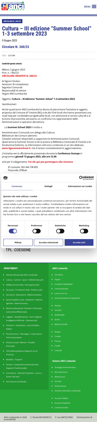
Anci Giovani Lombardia (16, 381)
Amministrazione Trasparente (67, 298)
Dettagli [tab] (48, 186)
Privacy (58, 341)
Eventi (57, 320)
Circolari (58, 310)
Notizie (58, 306)
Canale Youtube (61, 407)
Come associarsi (61, 289)
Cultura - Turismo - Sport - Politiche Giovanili (24, 280)
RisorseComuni (61, 372)
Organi (57, 279)
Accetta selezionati (48, 242)
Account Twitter (61, 398)
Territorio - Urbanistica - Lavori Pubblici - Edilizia (23, 327)
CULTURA (11, 55)
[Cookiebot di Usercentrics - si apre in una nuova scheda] (81, 178)
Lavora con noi (61, 293)
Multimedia (59, 315)
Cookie (57, 336)
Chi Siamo (59, 275)
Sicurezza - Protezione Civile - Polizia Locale (24, 289)
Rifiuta (18, 242)
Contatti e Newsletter (64, 284)
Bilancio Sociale (61, 324)
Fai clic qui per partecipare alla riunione (50, 161)
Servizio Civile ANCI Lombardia (67, 391)
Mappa (58, 332)
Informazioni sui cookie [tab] (80, 186)
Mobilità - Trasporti (14, 359)
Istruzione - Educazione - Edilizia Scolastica (24, 294)
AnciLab (58, 381)
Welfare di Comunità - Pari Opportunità (22, 285)
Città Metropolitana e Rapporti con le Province (22, 353)
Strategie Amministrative (65, 367)
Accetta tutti (79, 242)
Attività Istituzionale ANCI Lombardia (22, 275)
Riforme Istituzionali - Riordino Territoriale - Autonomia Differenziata (24, 310)
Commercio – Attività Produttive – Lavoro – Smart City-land (24, 375)
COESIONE (22, 250)
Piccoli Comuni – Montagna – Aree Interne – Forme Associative (24, 336)
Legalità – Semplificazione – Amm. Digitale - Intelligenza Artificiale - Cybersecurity (24, 319)
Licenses (58, 350)
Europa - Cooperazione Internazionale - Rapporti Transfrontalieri (22, 366)
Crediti (57, 346)
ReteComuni (60, 377)
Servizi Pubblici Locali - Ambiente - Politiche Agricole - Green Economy (24, 301)
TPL (9, 250)
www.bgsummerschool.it (16, 148)
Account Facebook (62, 403)
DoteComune (60, 386)
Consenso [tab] (17, 186)
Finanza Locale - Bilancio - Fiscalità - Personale (21, 344)
